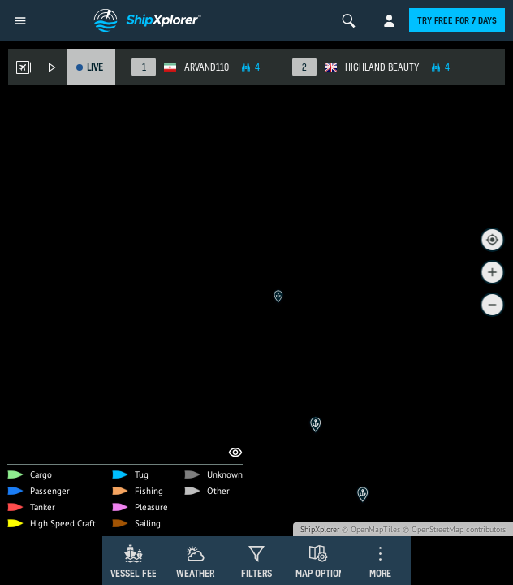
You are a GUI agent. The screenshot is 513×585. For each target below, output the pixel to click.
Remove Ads (60, 290)
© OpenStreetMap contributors (454, 529)
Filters (256, 573)
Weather (195, 573)
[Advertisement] (256, 414)
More (380, 573)
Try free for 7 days (457, 20)
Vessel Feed (136, 573)
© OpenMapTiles (371, 529)
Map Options (322, 573)
